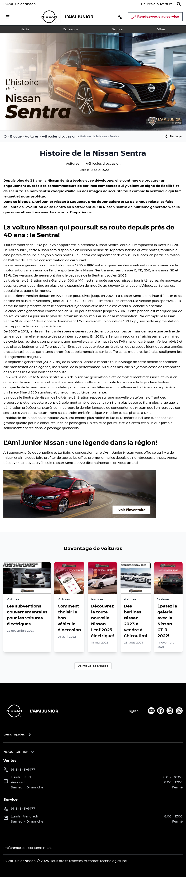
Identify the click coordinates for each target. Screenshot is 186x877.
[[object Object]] (173, 136)
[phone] (120, 16)
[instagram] (179, 710)
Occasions (70, 29)
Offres (161, 29)
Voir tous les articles (93, 666)
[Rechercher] (179, 4)
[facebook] (160, 710)
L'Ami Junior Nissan (19, 4)
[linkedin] (170, 710)
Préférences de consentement (27, 848)
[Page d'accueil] (31, 711)
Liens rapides (14, 734)
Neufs (25, 29)
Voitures (32, 136)
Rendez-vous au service (155, 18)
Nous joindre (15, 752)
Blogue (16, 136)
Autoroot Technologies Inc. (105, 861)
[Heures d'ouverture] (156, 4)
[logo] (67, 17)
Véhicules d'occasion (59, 136)
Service (117, 29)
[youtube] (151, 710)
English (133, 711)
